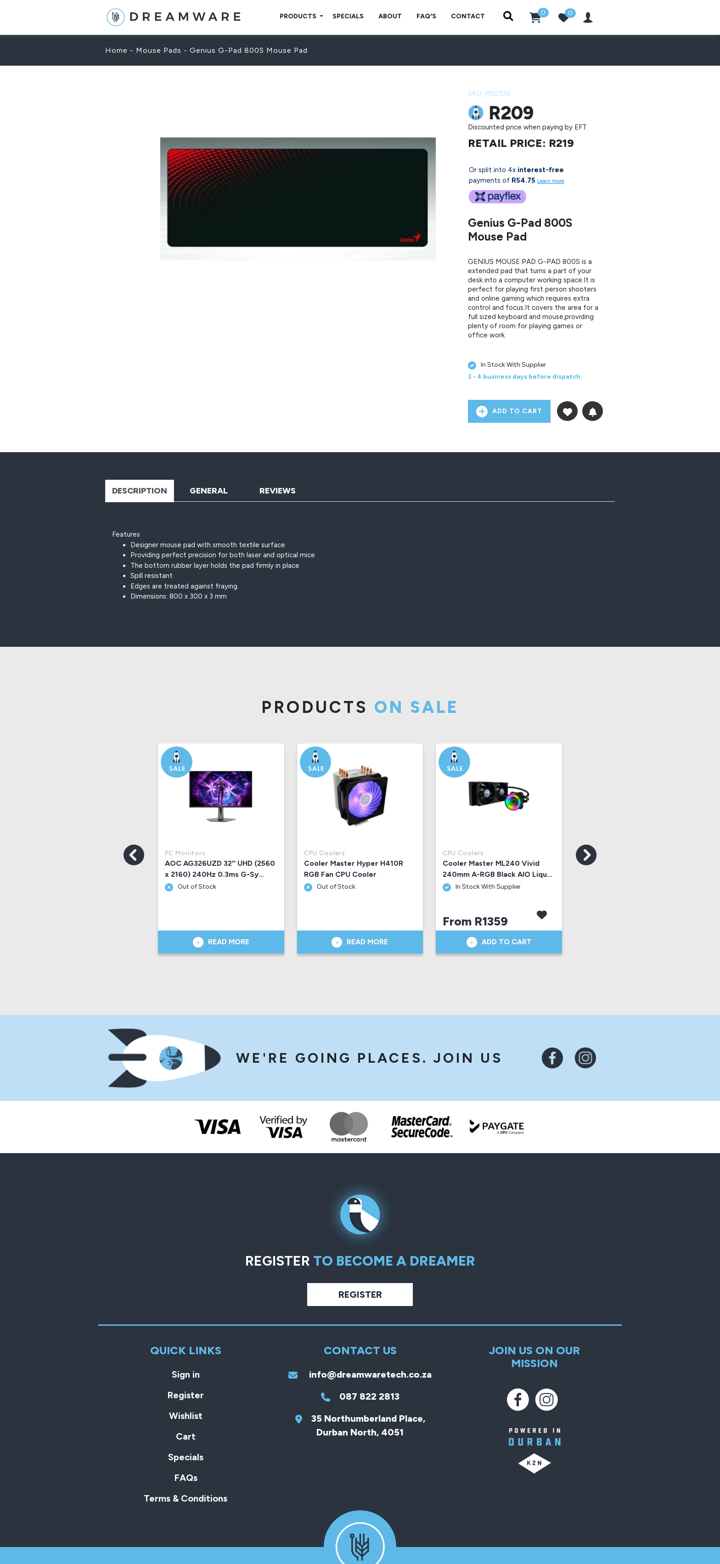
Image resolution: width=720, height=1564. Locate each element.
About (390, 16)
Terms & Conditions (185, 1498)
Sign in (186, 1374)
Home (116, 50)
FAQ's (426, 16)
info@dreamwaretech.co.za (360, 1374)
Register (360, 1294)
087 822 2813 (360, 1396)
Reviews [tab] (277, 491)
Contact (468, 16)
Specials (348, 16)
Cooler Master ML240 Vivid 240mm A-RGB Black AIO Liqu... (497, 869)
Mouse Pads (158, 50)
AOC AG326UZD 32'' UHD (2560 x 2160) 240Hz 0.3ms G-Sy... (220, 869)
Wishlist (185, 1415)
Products (299, 16)
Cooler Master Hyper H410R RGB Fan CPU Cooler (353, 869)
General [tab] (209, 491)
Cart (186, 1436)
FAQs (185, 1477)
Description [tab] (139, 491)
